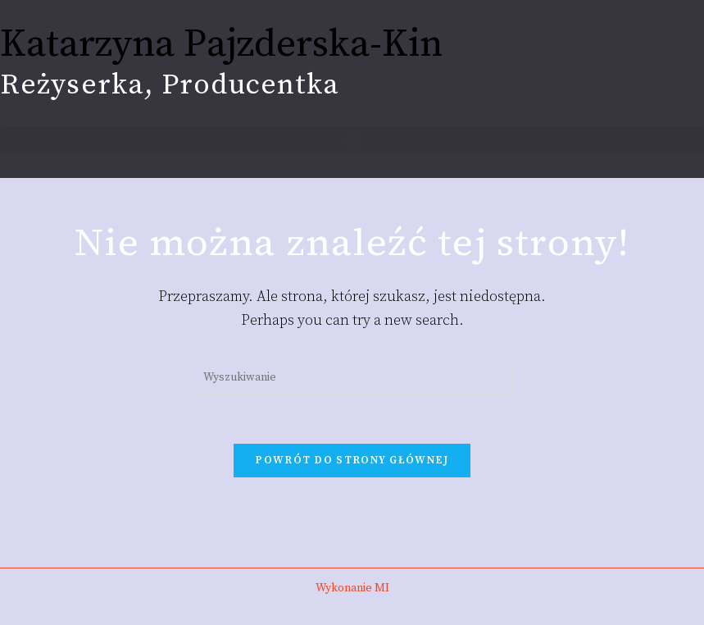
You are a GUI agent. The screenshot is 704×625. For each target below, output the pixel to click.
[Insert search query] (352, 378)
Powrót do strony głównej (351, 460)
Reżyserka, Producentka (169, 85)
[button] (352, 139)
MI (382, 588)
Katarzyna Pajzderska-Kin (221, 45)
